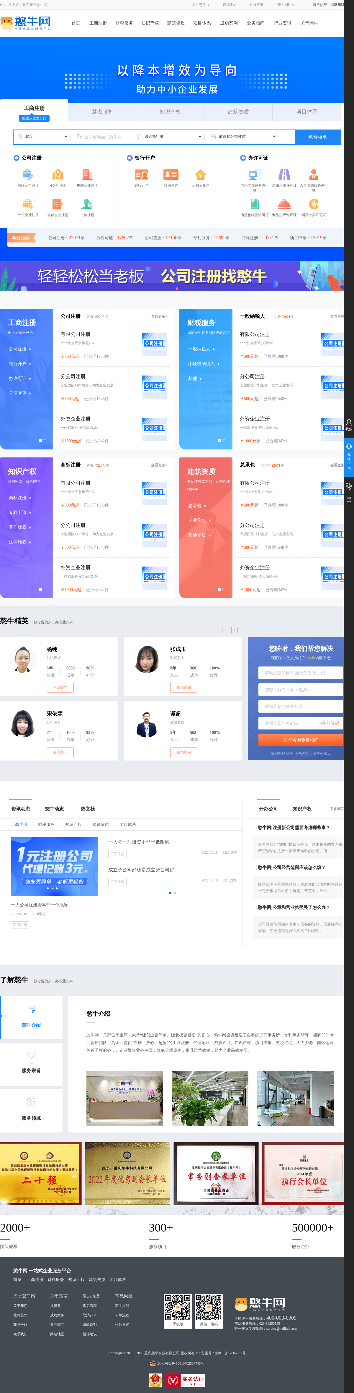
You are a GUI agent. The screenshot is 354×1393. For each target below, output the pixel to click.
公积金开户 (200, 185)
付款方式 (122, 1325)
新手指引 (122, 1306)
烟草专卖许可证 (313, 215)
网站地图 (283, 5)
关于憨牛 (309, 23)
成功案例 (229, 23)
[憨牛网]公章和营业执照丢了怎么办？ (293, 907)
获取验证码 (329, 723)
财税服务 (124, 23)
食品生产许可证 (284, 215)
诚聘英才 (20, 1315)
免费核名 (317, 137)
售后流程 (90, 1306)
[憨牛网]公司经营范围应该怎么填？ (291, 867)
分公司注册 (58, 185)
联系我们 (20, 1334)
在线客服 (257, 5)
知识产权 (150, 23)
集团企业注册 (87, 185)
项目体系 (202, 23)
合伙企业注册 (57, 215)
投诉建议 (90, 1334)
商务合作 (20, 1325)
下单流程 (122, 1315)
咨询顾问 (60, 688)
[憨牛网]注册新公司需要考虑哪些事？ (293, 827)
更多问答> (338, 809)
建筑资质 (176, 23)
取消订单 (90, 1315)
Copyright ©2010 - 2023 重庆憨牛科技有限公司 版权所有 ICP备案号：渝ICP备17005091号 (176, 1353)
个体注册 (87, 215)
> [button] (234, 629)
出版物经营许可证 (255, 215)
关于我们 (20, 1306)
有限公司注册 (28, 185)
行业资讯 (282, 23)
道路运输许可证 (284, 185)
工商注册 (98, 23)
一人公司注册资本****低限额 (139, 841)
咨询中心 (230, 5)
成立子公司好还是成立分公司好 (141, 869)
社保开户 (171, 185)
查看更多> (159, 316)
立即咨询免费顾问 (301, 740)
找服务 (55, 1306)
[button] (177, 288)
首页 (75, 23)
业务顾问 (256, 23)
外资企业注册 (28, 215)
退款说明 (90, 1325)
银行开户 (142, 185)
